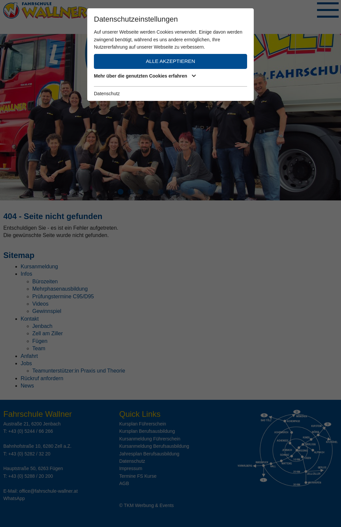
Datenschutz (107, 93)
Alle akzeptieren (170, 61)
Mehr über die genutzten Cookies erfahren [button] (143, 76)
